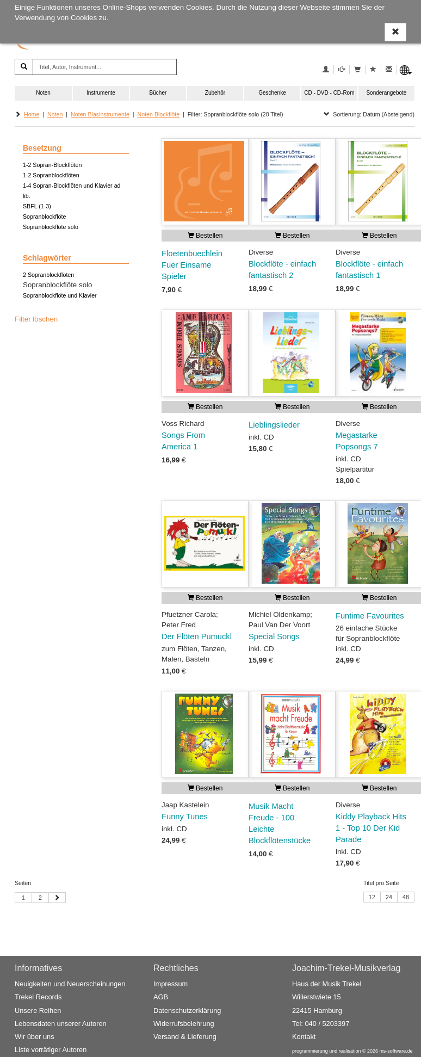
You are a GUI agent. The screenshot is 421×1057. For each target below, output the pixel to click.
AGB (160, 997)
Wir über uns (34, 1037)
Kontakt (303, 1037)
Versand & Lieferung (184, 1037)
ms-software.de (395, 1051)
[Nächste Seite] (57, 897)
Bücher (158, 93)
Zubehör (215, 93)
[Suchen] (24, 67)
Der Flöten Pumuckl (197, 636)
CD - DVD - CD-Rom (329, 93)
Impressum (170, 984)
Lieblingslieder (274, 425)
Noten (43, 93)
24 (389, 897)
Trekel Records (38, 997)
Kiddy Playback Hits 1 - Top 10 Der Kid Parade (371, 828)
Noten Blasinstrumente (100, 114)
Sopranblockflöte (44, 216)
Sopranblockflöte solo (50, 227)
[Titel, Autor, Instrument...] (105, 67)
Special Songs (274, 636)
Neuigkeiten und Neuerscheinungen (70, 984)
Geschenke (272, 93)
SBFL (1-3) (37, 206)
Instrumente (100, 93)
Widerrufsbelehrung (183, 1023)
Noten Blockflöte (159, 114)
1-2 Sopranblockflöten (51, 175)
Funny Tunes (185, 816)
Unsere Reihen (38, 1010)
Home (31, 114)
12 (372, 897)
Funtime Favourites (370, 615)
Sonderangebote (386, 93)
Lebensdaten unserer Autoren (61, 1023)
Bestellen (205, 235)
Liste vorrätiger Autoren (50, 1050)
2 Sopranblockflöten (48, 274)
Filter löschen (36, 319)
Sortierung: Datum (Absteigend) (369, 114)
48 (406, 897)
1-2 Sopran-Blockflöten (52, 165)
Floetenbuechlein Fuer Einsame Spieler (192, 265)
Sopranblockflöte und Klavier (60, 295)
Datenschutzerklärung (187, 1010)
